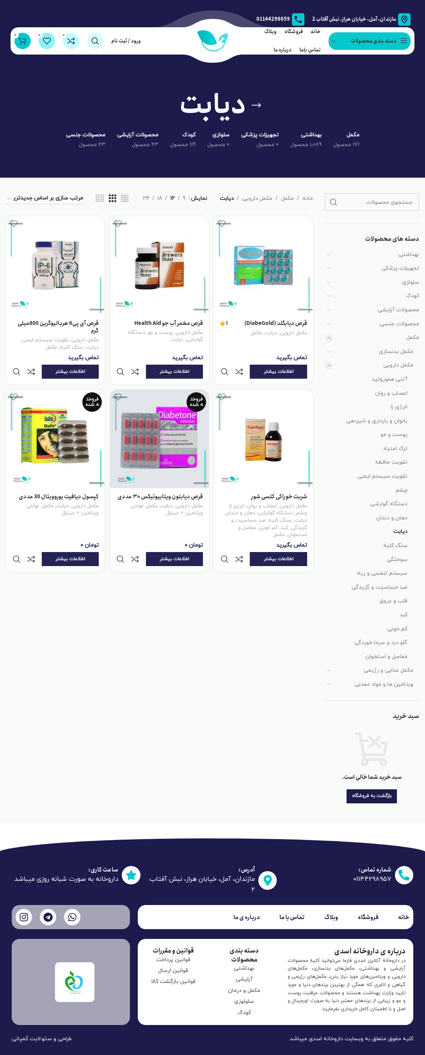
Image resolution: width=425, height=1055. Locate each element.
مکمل (412, 337)
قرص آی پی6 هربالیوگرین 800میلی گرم (56, 325)
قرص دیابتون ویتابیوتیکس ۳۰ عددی (167, 483)
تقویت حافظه (391, 462)
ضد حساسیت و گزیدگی (379, 587)
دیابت (400, 531)
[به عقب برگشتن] (256, 105)
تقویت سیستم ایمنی (382, 476)
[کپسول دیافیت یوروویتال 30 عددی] (54, 422)
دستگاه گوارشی (388, 504)
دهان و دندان (391, 518)
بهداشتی (408, 254)
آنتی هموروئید (389, 379)
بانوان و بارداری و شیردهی (376, 421)
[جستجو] (95, 41)
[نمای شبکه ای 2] (124, 199)
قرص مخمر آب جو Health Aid (167, 321)
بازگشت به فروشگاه (371, 796)
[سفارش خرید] (45, 199)
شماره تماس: (370, 870)
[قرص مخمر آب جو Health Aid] (159, 264)
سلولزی (410, 282)
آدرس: (242, 870)
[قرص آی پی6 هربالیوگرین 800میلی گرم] (54, 264)
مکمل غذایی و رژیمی (388, 670)
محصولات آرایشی (398, 310)
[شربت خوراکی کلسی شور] (264, 422)
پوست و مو (394, 434)
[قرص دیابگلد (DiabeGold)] (264, 264)
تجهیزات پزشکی (400, 268)
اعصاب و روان (391, 393)
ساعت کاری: (100, 870)
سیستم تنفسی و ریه (382, 573)
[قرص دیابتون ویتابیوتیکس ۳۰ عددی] (159, 422)
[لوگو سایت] (212, 40)
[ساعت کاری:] (129, 880)
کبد (403, 615)
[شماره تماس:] (402, 876)
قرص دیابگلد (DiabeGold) (275, 322)
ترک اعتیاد (395, 448)
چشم (401, 490)
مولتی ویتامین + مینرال (166, 500)
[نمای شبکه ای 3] (112, 199)
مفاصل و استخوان (386, 656)
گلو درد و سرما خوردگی (380, 642)
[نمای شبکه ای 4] (100, 199)
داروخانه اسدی (326, 1039)
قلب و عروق (393, 601)
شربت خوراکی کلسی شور (279, 479)
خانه (307, 198)
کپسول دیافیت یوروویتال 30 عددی (57, 479)
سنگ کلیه (395, 545)
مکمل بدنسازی (396, 351)
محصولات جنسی (399, 324)
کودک (412, 296)
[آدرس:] (266, 880)
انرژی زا (399, 407)
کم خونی (397, 629)
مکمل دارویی (398, 365)
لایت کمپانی (26, 1039)
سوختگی (397, 559)
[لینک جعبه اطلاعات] (280, 19)
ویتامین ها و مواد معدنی (383, 684)
